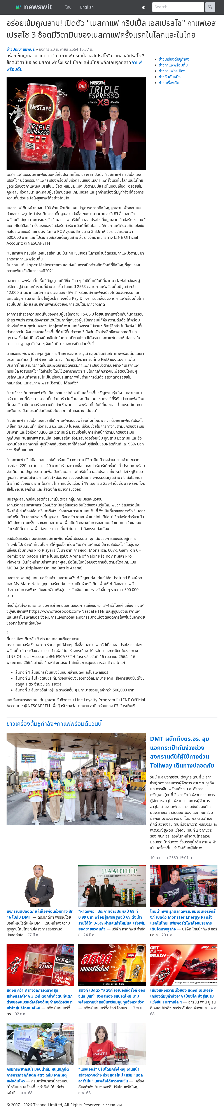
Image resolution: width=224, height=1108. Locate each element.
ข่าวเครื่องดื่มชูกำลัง (174, 59)
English (87, 7)
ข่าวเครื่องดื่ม (169, 83)
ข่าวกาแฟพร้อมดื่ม (173, 65)
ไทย (68, 7)
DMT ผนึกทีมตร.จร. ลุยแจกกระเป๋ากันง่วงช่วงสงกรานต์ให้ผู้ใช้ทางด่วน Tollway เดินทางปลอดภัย (182, 752)
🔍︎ (210, 7)
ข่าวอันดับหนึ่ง (170, 77)
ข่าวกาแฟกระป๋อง (172, 71)
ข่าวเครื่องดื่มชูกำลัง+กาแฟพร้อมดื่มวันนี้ (54, 723)
